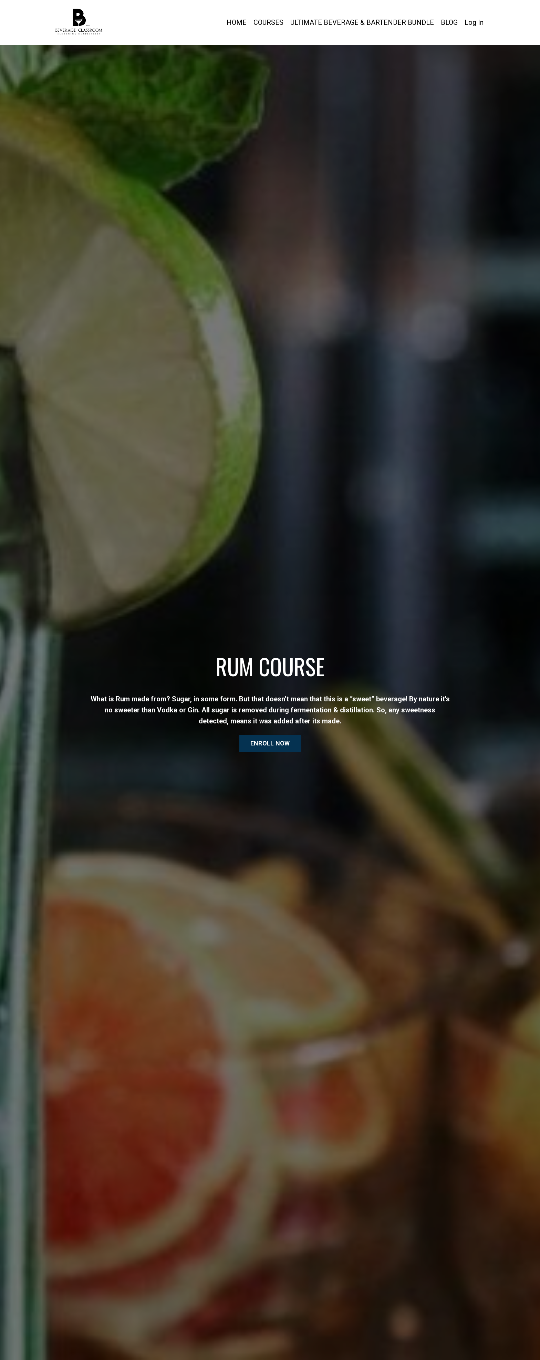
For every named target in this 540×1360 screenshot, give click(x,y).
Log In (474, 22)
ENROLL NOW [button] (270, 743)
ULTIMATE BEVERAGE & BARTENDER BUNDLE (362, 22)
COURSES (268, 22)
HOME (237, 22)
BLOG (449, 22)
